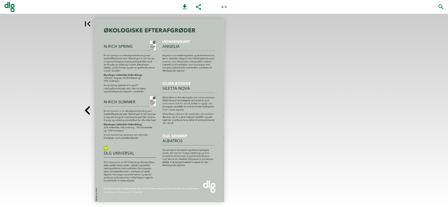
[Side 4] (224, 7)
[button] (185, 7)
